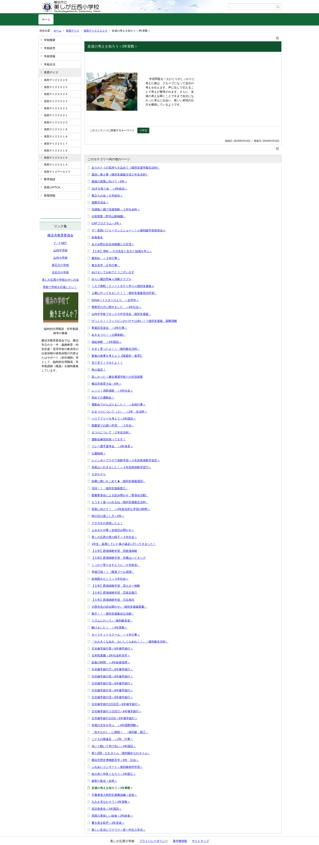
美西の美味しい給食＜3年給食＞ (112, 815)
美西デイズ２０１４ (56, 164)
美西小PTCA (52, 187)
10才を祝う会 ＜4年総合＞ (110, 188)
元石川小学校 (60, 272)
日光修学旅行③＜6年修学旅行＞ (112, 697)
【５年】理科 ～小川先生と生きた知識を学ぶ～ (122, 251)
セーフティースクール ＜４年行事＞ (116, 634)
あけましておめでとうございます (113, 272)
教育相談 (49, 179)
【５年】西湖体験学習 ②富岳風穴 (114, 592)
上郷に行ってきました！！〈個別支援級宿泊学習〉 (124, 293)
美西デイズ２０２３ (56, 101)
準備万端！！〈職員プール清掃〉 (113, 571)
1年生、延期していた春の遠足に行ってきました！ (124, 544)
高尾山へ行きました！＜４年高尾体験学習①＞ (121, 467)
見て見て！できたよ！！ (107, 362)
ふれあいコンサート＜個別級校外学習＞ (117, 767)
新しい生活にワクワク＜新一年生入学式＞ (119, 829)
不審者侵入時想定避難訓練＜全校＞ (114, 794)
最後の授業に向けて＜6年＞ (109, 181)
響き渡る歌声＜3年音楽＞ (108, 822)
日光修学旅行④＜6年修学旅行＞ (112, 690)
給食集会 (97, 237)
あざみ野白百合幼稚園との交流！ (113, 244)
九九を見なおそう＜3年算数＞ (111, 801)
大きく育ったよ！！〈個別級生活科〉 (116, 348)
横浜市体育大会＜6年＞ (107, 383)
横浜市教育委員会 (60, 235)
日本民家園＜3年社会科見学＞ (111, 655)
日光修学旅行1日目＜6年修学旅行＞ (115, 718)
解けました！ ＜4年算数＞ (109, 627)
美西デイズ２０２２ (56, 108)
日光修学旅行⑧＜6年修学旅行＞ (112, 648)
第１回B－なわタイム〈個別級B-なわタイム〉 (121, 753)
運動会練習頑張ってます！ (109, 439)
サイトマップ (200, 841)
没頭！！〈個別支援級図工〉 (110, 488)
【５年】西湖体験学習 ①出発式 (113, 599)
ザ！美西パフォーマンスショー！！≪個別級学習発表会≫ (129, 230)
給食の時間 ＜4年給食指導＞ (111, 662)
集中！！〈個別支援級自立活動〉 (113, 613)
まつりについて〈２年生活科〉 (111, 432)
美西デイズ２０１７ (56, 143)
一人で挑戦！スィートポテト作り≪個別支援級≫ (123, 286)
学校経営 (49, 48)
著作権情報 (180, 841)
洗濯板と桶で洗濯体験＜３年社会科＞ (116, 209)
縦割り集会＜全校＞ (104, 780)
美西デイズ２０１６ (56, 150)
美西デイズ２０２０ (56, 122)
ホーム (46, 19)
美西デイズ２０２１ (56, 115)
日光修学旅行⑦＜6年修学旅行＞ (112, 669)
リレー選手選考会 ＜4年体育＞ (112, 446)
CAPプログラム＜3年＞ (107, 223)
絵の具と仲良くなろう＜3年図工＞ (114, 773)
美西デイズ (72, 30)
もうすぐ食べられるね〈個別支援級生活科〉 (120, 502)
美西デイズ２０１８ (56, 136)
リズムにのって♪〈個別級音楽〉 (112, 620)
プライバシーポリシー (153, 841)
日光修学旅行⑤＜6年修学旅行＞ (112, 683)
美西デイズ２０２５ (56, 87)
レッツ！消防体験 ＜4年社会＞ (112, 390)
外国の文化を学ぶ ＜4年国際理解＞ (115, 725)
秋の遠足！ (99, 369)
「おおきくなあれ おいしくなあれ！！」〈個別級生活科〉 (130, 641)
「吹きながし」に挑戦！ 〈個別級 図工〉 (120, 732)
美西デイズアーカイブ (57, 171)
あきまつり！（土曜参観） (109, 334)
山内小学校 (60, 257)
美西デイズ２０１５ (95, 30)
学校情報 (49, 56)
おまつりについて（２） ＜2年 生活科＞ (119, 411)
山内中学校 (60, 250)
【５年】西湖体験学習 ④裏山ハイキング (119, 557)
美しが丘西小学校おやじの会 (60, 279)
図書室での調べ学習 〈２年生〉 (113, 425)
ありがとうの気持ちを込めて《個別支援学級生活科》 (126, 167)
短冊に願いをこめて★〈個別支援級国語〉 (119, 481)
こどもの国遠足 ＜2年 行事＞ (112, 739)
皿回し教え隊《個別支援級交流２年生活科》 (120, 174)
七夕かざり (99, 474)
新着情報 (49, 195)
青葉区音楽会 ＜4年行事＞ (109, 327)
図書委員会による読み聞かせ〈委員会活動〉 (120, 495)
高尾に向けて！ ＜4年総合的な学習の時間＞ (121, 509)
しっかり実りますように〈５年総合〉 (116, 565)
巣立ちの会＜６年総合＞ (107, 195)
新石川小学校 (60, 265)
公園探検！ (99, 453)
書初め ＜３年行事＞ (106, 258)
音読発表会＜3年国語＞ (107, 808)
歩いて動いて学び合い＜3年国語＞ (114, 746)
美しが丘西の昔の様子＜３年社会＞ (114, 537)
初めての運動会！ (103, 397)
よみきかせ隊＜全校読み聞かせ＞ (113, 530)
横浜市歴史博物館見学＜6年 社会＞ (115, 760)
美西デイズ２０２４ (56, 94)
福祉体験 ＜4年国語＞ (107, 342)
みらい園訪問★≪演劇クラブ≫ (111, 279)
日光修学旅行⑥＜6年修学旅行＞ (112, 676)
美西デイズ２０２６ (56, 80)
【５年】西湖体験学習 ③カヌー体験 (116, 585)
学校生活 (49, 64)
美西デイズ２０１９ (56, 129)
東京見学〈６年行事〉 (106, 265)
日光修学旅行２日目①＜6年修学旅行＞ (117, 711)
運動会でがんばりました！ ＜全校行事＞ (119, 404)
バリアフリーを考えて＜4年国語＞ (114, 418)
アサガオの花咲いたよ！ (107, 523)
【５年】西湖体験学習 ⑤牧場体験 (114, 550)
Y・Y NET (60, 243)
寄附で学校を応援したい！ (60, 287)
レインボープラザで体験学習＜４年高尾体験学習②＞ (126, 460)
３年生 (143, 130)
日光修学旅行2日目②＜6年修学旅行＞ (116, 704)
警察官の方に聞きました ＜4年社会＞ (117, 307)
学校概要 (49, 40)
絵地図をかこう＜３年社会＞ (110, 578)
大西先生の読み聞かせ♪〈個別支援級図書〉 (119, 606)
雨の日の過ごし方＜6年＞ (108, 516)
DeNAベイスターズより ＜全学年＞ (115, 300)
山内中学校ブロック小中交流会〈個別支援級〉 (121, 314)
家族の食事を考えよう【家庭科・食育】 (117, 355)
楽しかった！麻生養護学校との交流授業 (117, 376)
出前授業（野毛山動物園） (109, 216)
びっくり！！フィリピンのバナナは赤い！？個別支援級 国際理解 (134, 321)
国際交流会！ (100, 202)
